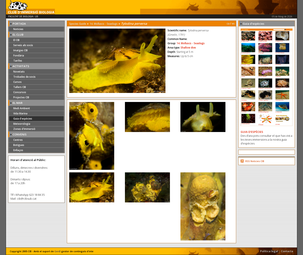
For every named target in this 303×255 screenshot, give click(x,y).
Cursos (17, 82)
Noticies (18, 29)
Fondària (18, 55)
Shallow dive (188, 47)
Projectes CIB (21, 97)
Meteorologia (21, 124)
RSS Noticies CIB (254, 161)
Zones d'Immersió (24, 129)
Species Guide (77, 24)
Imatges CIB (20, 50)
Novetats (19, 71)
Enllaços (18, 150)
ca (228, 23)
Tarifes (17, 60)
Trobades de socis (24, 77)
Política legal (269, 251)
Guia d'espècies (22, 118)
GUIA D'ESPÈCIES (252, 132)
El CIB (16, 40)
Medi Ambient (21, 108)
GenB (57, 251)
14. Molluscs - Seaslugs (104, 24)
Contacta (287, 251)
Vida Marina (20, 113)
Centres (18, 140)
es (233, 23)
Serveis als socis (23, 45)
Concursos (19, 92)
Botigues (18, 145)
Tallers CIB (19, 87)
